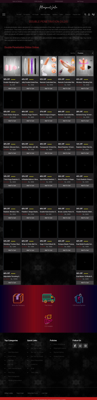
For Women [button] (27, 14)
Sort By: (73, 53)
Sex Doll (10, 362)
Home (33, 344)
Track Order (34, 370)
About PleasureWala (37, 359)
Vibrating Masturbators (15, 377)
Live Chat (49, 390)
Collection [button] (68, 14)
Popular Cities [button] (76, 14)
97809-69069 (59, 1)
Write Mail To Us (35, 390)
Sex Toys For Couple (37, 355)
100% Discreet (38, 1)
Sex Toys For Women (37, 351)
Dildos (61, 14)
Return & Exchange (59, 344)
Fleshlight (11, 359)
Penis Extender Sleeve (14, 366)
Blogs (32, 366)
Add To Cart (12, 88)
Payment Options (59, 351)
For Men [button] (19, 14)
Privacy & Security (59, 355)
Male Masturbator (13, 351)
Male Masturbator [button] (45, 14)
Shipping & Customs (60, 348)
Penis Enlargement (13, 373)
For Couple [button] (35, 14)
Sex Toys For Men (36, 348)
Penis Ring (11, 370)
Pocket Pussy (12, 355)
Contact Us (34, 362)
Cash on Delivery (17, 1)
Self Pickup (80, 1)
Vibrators (54, 14)
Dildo (9, 348)
